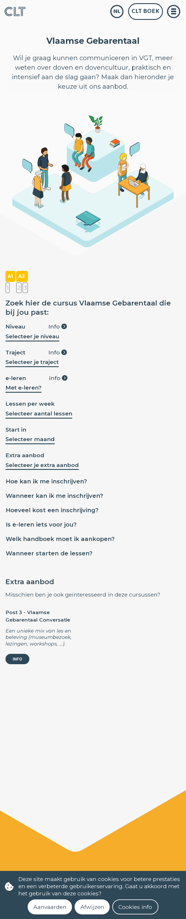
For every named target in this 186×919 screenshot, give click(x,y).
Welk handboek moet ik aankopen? (60, 539)
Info (57, 326)
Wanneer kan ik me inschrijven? (54, 495)
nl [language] (116, 11)
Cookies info (135, 906)
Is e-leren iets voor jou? (41, 524)
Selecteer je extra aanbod (42, 465)
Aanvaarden (50, 906)
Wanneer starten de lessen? (49, 553)
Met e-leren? (23, 387)
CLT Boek (146, 11)
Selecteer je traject (32, 361)
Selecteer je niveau (32, 336)
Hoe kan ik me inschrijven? (46, 481)
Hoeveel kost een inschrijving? (52, 510)
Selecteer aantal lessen (38, 413)
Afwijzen (92, 906)
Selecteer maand (30, 439)
